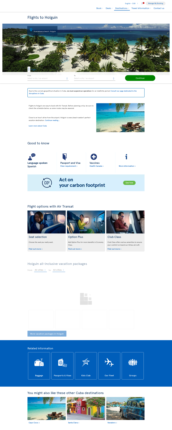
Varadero (112, 422)
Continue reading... (52, 120)
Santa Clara (73, 422)
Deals (108, 8)
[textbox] (48, 78)
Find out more (35, 248)
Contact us (159, 8)
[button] (35, 69)
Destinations (121, 8)
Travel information (140, 8)
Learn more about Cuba (38, 126)
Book (98, 8)
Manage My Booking (155, 3)
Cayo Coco (33, 422)
